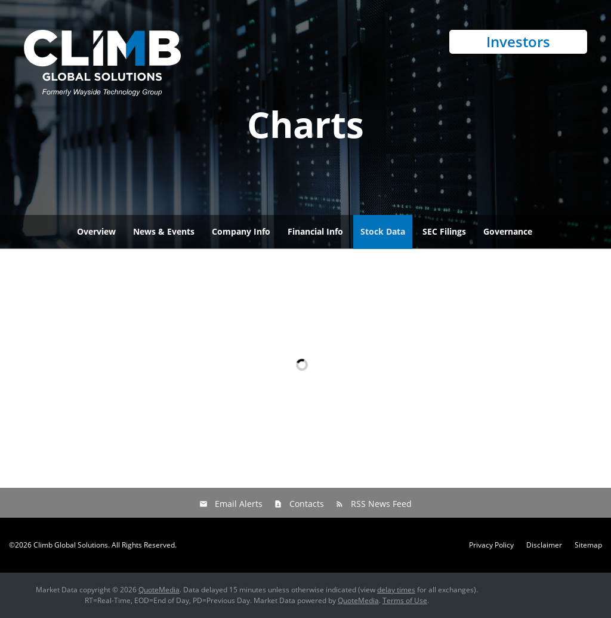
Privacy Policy (491, 545)
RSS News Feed (381, 503)
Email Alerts (239, 503)
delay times (396, 590)
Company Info (241, 231)
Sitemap (588, 545)
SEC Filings (444, 231)
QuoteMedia (159, 590)
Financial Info (315, 231)
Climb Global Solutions (70, 545)
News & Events (164, 231)
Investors (518, 41)
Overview (96, 231)
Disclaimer (544, 545)
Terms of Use (404, 600)
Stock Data (382, 231)
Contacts (306, 503)
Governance (507, 231)
